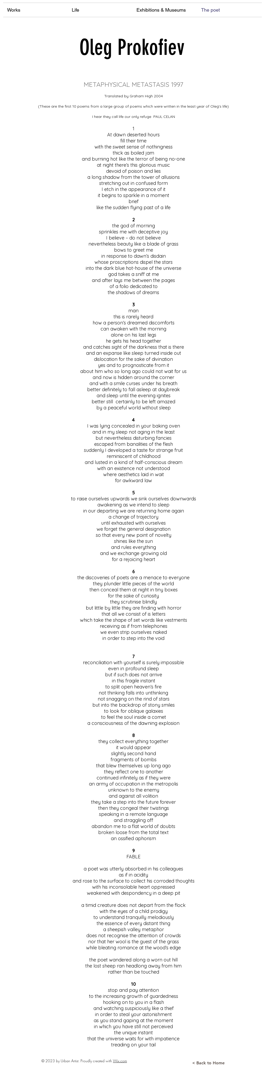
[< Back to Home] (208, 1063)
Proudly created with (97, 1060)
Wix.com (120, 1060)
